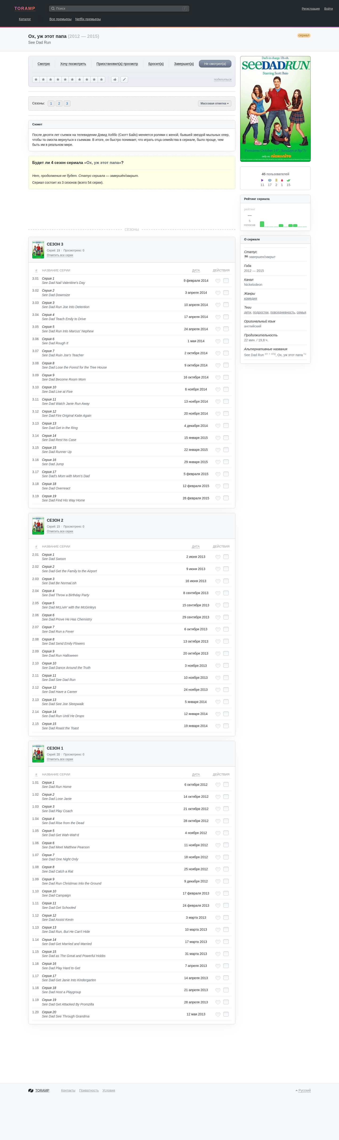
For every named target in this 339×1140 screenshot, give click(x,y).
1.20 (35, 1012)
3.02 (35, 290)
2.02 (35, 566)
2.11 (35, 675)
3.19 (35, 496)
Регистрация (311, 8)
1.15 (35, 951)
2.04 (35, 591)
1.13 (35, 927)
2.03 (35, 579)
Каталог (25, 19)
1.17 (35, 976)
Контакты (68, 1090)
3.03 (35, 303)
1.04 (35, 819)
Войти (328, 8)
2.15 (35, 724)
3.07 (35, 351)
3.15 (35, 447)
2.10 (35, 663)
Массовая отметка (215, 103)
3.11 (35, 399)
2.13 (35, 700)
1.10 (35, 891)
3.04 (35, 315)
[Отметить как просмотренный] (226, 280)
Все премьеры (60, 19)
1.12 (35, 915)
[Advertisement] (131, 208)
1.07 (35, 855)
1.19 (35, 1000)
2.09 (35, 651)
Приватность (89, 1090)
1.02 (35, 794)
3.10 (35, 387)
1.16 (35, 963)
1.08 (35, 867)
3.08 (35, 363)
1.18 (35, 988)
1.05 (35, 831)
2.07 (35, 627)
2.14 (35, 712)
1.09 (35, 879)
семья (301, 312)
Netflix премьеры (88, 19)
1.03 (35, 806)
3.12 (35, 411)
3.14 (35, 435)
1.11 (35, 903)
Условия (108, 1090)
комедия (250, 298)
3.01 (35, 278)
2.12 (35, 687)
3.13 (35, 423)
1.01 (35, 782)
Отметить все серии (60, 255)
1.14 (35, 939)
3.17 (35, 472)
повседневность (282, 312)
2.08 (35, 639)
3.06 (35, 339)
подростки (261, 312)
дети (247, 312)
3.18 (35, 484)
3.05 (35, 327)
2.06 (35, 615)
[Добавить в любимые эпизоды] (218, 281)
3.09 (35, 375)
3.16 (35, 460)
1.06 (35, 843)
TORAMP (25, 8)
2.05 (35, 603)
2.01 (35, 554)
